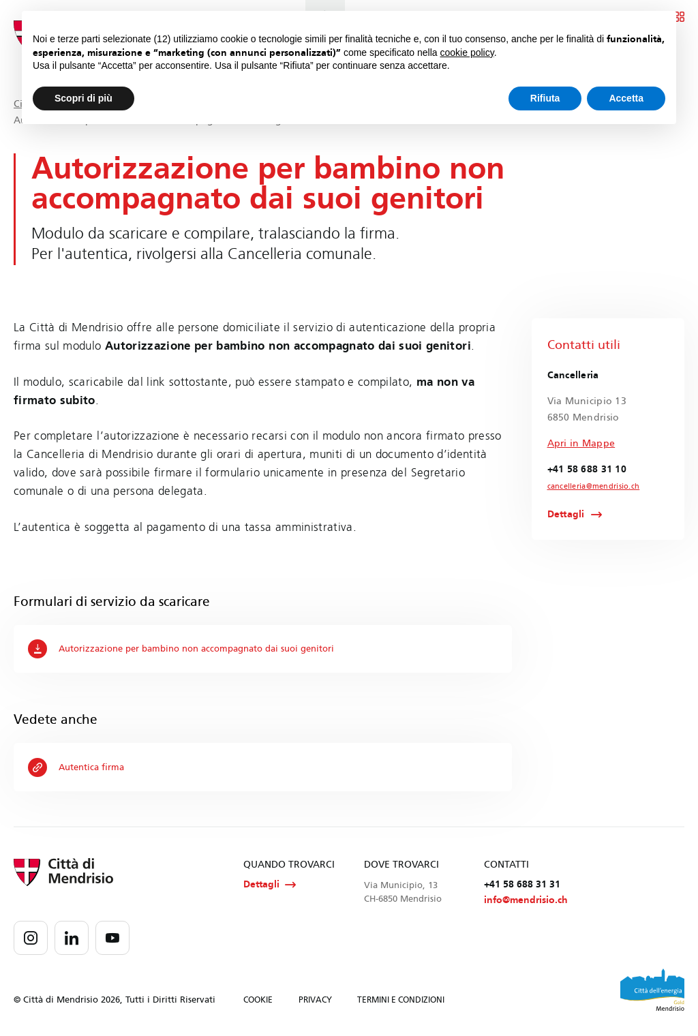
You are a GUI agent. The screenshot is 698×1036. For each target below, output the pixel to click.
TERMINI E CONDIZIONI (400, 1001)
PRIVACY (315, 1001)
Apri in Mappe (581, 443)
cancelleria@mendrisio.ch (590, 487)
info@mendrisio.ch (526, 901)
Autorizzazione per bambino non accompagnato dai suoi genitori (192, 648)
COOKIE (258, 1001)
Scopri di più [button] (83, 98)
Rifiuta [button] (545, 98)
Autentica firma (78, 767)
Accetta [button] (626, 98)
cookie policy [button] (467, 52)
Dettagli (566, 514)
